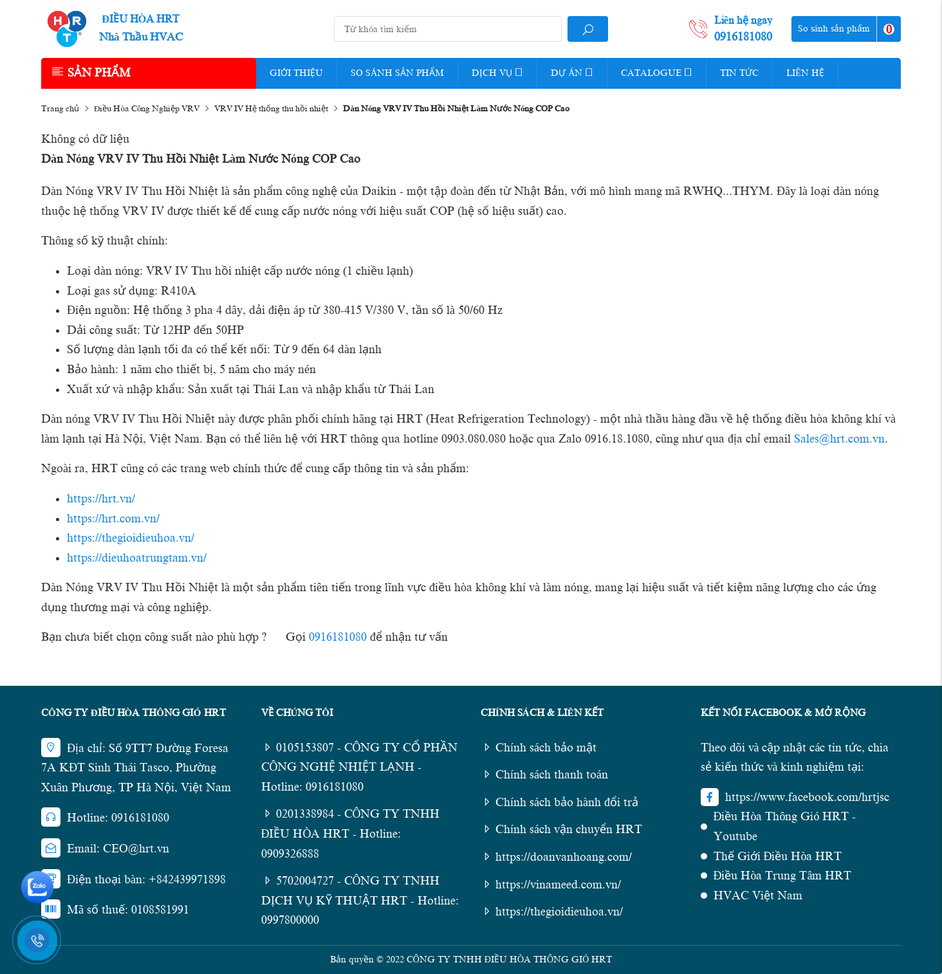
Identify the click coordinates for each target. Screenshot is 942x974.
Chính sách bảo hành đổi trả (559, 802)
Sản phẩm (91, 72)
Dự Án (572, 72)
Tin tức (739, 73)
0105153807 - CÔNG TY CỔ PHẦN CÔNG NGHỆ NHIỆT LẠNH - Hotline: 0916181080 (359, 767)
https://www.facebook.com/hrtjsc (807, 797)
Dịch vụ (497, 72)
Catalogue (656, 72)
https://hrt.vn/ (101, 498)
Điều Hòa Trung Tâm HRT (783, 875)
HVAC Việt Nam (758, 895)
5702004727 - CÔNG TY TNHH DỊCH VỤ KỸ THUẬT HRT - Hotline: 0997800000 (360, 900)
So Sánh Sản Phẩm (397, 73)
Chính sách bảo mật (538, 747)
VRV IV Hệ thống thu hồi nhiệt (271, 108)
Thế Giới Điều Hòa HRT (778, 856)
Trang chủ (60, 108)
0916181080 (338, 636)
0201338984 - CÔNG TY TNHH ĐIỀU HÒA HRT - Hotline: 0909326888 (350, 833)
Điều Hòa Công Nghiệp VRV (146, 108)
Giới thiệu (296, 73)
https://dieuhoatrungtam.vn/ (137, 557)
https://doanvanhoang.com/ (556, 856)
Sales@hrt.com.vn (839, 438)
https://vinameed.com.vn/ (551, 884)
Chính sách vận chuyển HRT (561, 829)
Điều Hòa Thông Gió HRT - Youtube (785, 826)
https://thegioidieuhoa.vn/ (130, 537)
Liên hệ (805, 73)
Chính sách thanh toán (544, 774)
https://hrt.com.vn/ (113, 518)
